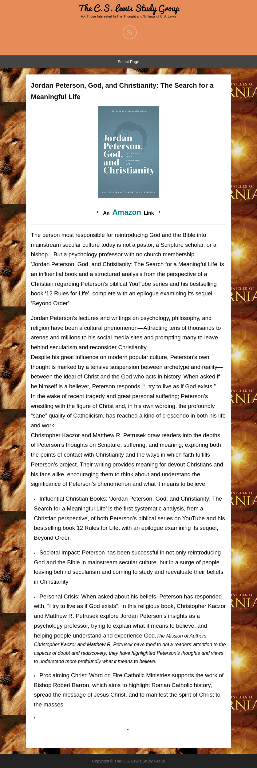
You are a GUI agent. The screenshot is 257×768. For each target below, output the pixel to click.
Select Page (128, 61)
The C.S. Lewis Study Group (128, 8)
